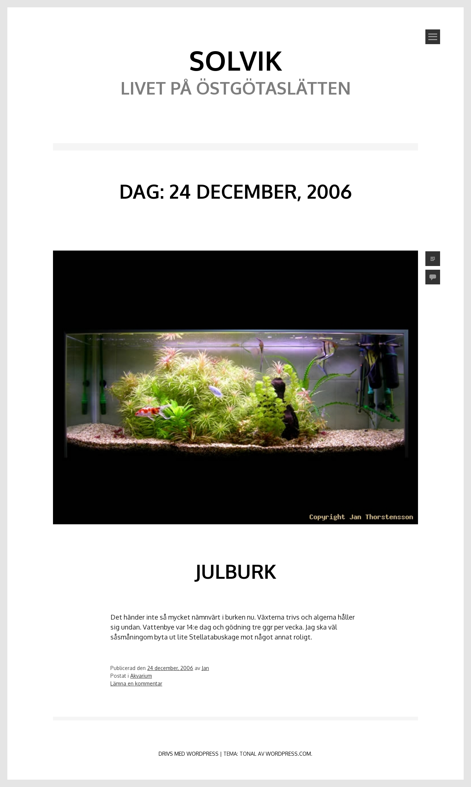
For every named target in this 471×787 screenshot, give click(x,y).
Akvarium (141, 676)
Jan (205, 668)
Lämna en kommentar (136, 683)
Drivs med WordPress (189, 754)
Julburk (235, 571)
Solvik (235, 60)
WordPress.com (288, 754)
